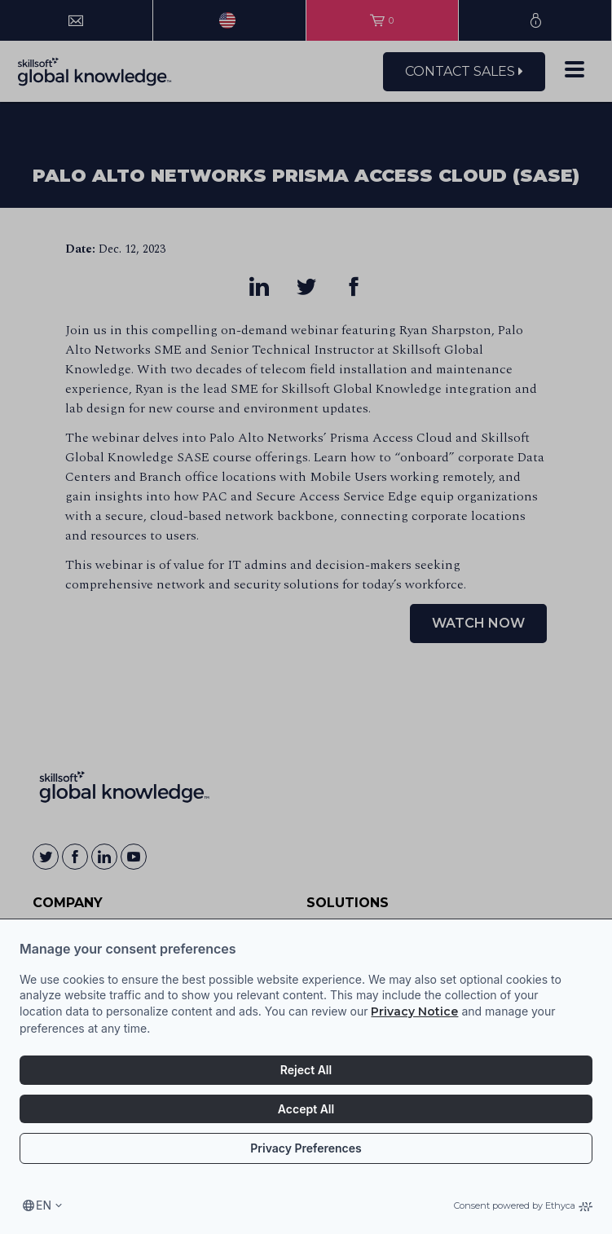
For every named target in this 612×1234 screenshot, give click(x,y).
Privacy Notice (414, 1011)
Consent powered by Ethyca (523, 1205)
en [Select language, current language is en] (43, 1205)
